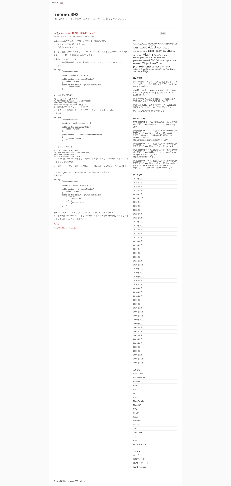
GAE (135, 409)
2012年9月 (137, 206)
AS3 (59, 228)
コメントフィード (140, 463)
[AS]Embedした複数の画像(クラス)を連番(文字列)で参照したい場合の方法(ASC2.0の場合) (154, 100)
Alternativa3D (139, 378)
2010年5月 (137, 292)
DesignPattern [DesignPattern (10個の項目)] (154, 50)
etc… (135, 393)
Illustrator (137, 421)
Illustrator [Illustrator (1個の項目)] (145, 61)
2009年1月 (137, 355)
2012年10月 (138, 202)
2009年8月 (137, 327)
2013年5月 (137, 190)
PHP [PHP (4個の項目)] (161, 63)
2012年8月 (137, 210)
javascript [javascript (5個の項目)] (164, 60)
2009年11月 (138, 316)
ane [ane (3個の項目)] (138, 48)
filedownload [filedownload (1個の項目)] (137, 55)
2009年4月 (137, 343)
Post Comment (90, 36)
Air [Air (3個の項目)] (134, 48)
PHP (135, 440)
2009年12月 (138, 312)
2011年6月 (137, 241)
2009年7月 (137, 331)
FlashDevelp (138, 401)
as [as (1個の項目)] (141, 48)
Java (135, 428)
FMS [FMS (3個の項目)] (159, 57)
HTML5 (136, 413)
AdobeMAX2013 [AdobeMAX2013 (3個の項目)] (169, 44)
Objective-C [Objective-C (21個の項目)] (150, 63)
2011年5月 (137, 245)
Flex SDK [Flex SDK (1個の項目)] (148, 57)
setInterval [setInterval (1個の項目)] (136, 69)
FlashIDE (137, 405)
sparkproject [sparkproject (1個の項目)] (155, 69)
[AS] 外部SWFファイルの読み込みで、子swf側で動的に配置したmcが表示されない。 (155, 123)
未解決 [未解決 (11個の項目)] (144, 71)
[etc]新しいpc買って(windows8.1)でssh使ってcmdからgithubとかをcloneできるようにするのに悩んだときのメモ (154, 92)
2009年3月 (137, 347)
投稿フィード (139, 459)
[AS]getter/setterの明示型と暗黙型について (74, 33)
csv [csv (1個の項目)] (144, 51)
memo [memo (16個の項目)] (137, 63)
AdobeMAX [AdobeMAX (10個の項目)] (154, 43)
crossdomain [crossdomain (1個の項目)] (137, 51)
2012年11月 (138, 198)
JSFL (135, 436)
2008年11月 (138, 363)
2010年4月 (137, 296)
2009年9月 (137, 323)
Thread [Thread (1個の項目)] (162, 69)
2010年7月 (137, 284)
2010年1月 (137, 308)
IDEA (135, 417)
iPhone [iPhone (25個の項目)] (154, 60)
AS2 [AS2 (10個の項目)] (144, 47)
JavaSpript (137, 432)
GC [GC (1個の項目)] (169, 57)
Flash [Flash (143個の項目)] (147, 54)
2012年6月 (137, 214)
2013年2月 (137, 194)
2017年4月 (137, 179)
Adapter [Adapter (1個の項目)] (144, 44)
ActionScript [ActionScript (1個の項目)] (137, 44)
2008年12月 (138, 359)
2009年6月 (137, 335)
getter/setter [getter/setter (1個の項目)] (137, 61)
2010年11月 (138, 269)
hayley (168, 146)
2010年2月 (137, 304)
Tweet (56, 224)
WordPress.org (139, 467)
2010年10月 (138, 273)
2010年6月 (137, 288)
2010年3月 (137, 300)
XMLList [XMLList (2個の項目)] (136, 72)
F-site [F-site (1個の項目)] (173, 51)
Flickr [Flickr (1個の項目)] (154, 57)
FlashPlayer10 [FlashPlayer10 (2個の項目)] (139, 58)
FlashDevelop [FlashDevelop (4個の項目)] (160, 55)
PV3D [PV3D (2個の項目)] (167, 67)
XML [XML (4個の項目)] (172, 69)
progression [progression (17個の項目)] (141, 66)
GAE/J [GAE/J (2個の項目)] (164, 58)
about (55, 2)
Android (136, 381)
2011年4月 (137, 249)
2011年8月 (137, 233)
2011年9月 (137, 229)
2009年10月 (138, 320)
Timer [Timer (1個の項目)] (168, 69)
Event (135, 397)
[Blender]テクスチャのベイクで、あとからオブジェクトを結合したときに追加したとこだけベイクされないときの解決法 (155, 84)
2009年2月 (137, 351)
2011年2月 (137, 257)
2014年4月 (137, 186)
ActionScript (77, 36)
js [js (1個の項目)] (170, 61)
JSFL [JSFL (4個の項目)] (173, 60)
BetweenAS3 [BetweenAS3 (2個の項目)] (161, 48)
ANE (135, 385)
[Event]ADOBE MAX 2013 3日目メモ (149, 111)
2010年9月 (137, 276)
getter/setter (72, 228)
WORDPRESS (139, 444)
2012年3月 (137, 218)
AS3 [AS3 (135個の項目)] (152, 47)
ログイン (137, 455)
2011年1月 (137, 261)
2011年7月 (137, 237)
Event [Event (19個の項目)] (167, 50)
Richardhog (170, 124)
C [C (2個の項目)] (168, 48)
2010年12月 (138, 265)
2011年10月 (138, 226)
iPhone (136, 425)
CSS (135, 389)
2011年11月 (138, 222)
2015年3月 (137, 182)
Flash (64, 228)
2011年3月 (137, 253)
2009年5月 (137, 339)
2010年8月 (137, 280)
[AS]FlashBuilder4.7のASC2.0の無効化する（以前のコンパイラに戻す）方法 (154, 106)
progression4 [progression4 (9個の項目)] (156, 66)
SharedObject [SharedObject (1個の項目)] (146, 69)
